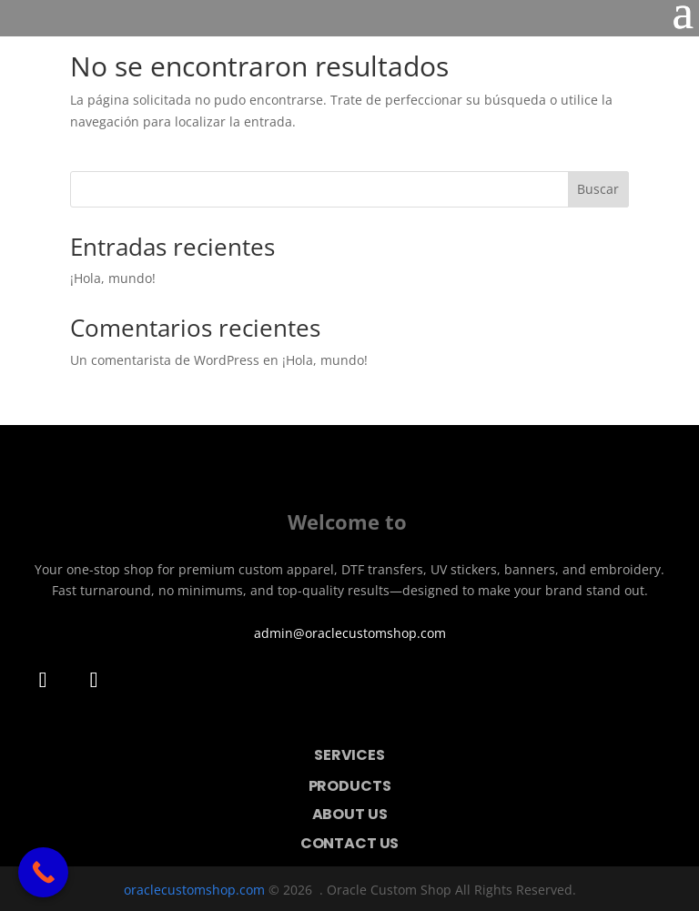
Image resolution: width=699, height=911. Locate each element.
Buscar (598, 188)
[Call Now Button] (43, 872)
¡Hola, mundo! (113, 278)
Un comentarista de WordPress (164, 360)
